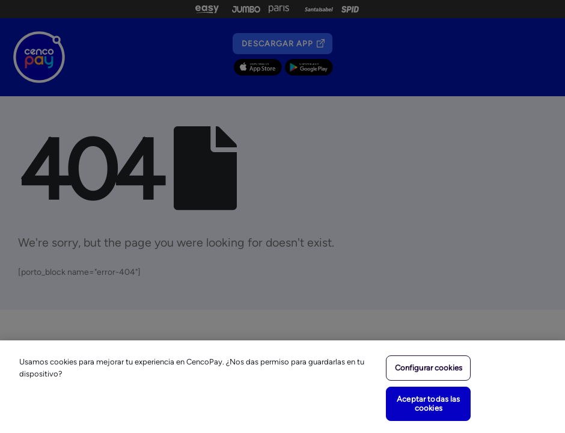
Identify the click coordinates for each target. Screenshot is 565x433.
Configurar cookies (428, 367)
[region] (282, 386)
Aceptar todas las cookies (428, 404)
